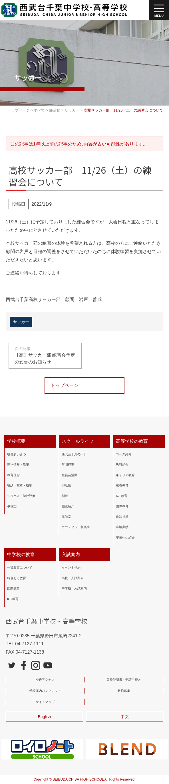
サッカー (21, 321)
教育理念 (13, 474)
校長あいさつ (16, 454)
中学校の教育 (21, 554)
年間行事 (68, 464)
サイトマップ (45, 702)
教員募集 (124, 690)
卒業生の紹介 (125, 537)
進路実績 (122, 527)
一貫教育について (19, 567)
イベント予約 (71, 567)
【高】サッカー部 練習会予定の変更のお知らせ (45, 354)
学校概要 (16, 441)
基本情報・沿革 (18, 464)
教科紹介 (122, 464)
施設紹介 (68, 506)
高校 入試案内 (73, 577)
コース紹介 (124, 454)
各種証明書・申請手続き (123, 679)
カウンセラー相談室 (76, 527)
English (44, 716)
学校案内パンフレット (45, 690)
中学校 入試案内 (74, 588)
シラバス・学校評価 (21, 495)
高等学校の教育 (132, 441)
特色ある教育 (16, 577)
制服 (65, 495)
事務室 (12, 506)
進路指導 (122, 516)
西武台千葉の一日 (74, 454)
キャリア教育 (125, 474)
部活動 (66, 485)
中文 (125, 716)
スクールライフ (78, 441)
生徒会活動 (69, 474)
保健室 (66, 516)
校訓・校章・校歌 (19, 485)
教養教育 (122, 485)
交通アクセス (45, 679)
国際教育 (122, 506)
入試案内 (71, 554)
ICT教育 (121, 495)
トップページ (64, 385)
